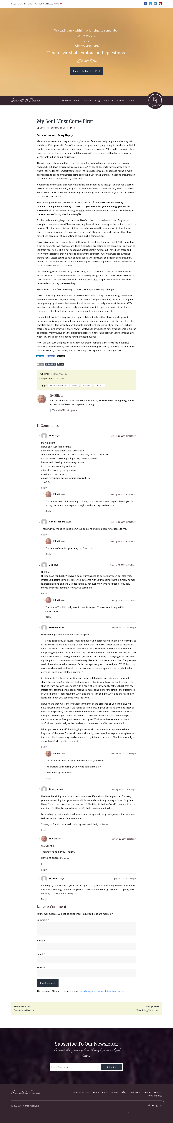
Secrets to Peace (25, 100)
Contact (157, 1092)
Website (41, 967)
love (74, 385)
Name (41, 940)
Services (114, 1092)
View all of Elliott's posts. (64, 410)
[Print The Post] (60, 364)
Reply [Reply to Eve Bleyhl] (44, 746)
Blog (123, 1092)
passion (86, 385)
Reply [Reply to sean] (44, 487)
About (105, 1092)
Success (60, 378)
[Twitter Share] (61, 356)
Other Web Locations (139, 1092)
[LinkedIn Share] (40, 356)
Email (41, 954)
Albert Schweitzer (58, 385)
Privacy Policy (155, 1095)
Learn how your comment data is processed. (102, 991)
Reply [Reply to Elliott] (48, 510)
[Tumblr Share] (50, 364)
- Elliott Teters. (86, 62)
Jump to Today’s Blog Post (86, 71)
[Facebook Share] (51, 356)
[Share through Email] (40, 364)
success (99, 385)
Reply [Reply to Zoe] (44, 593)
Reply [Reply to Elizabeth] (44, 899)
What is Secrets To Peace (86, 1092)
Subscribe (111, 1067)
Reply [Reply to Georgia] (44, 829)
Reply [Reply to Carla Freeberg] (44, 534)
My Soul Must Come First (65, 121)
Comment (43, 919)
